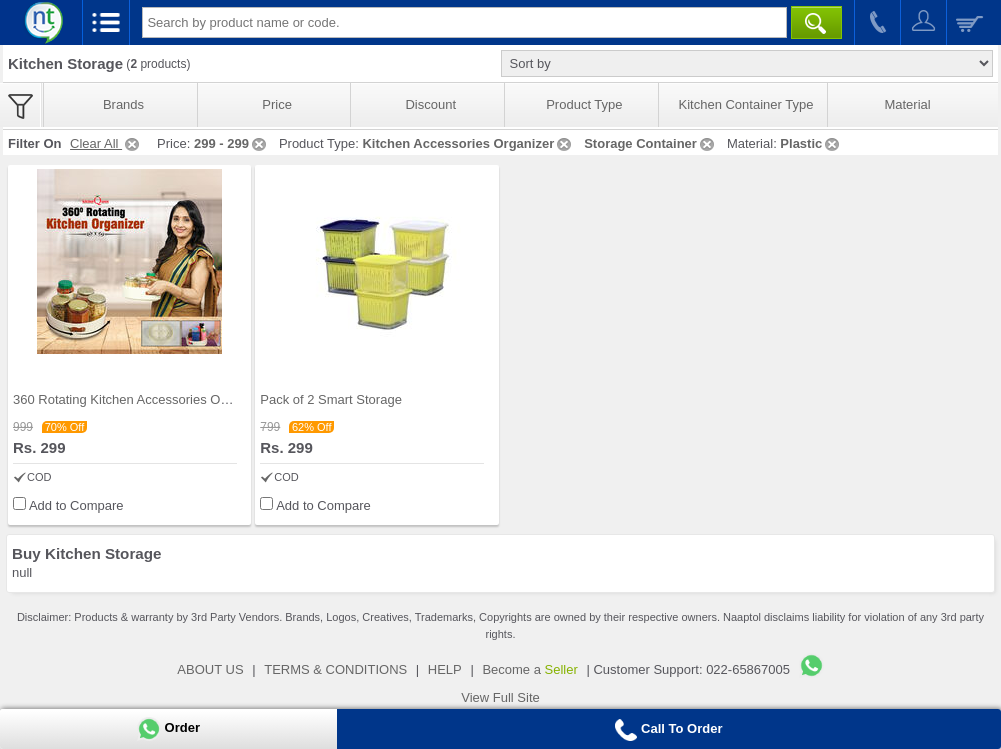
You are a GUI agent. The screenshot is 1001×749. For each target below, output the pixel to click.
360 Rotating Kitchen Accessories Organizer (140, 399)
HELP (445, 669)
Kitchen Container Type (746, 104)
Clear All (106, 143)
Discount (430, 104)
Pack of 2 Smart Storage (331, 399)
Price (277, 104)
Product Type (584, 104)
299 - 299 (231, 143)
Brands (123, 104)
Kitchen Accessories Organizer (468, 143)
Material (907, 104)
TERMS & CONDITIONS (335, 669)
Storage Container (650, 143)
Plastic (811, 143)
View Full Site (500, 697)
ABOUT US (210, 669)
